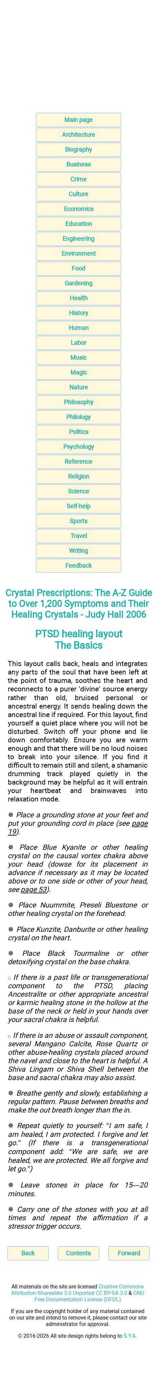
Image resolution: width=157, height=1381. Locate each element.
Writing (78, 550)
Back (28, 1253)
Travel (78, 535)
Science (78, 491)
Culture (78, 194)
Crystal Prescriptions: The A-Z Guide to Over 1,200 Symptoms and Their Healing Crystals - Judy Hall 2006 (78, 604)
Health (79, 298)
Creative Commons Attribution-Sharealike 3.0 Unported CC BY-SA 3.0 (77, 1289)
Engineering (78, 238)
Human (79, 327)
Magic (78, 372)
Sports (78, 521)
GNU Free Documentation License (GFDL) (89, 1296)
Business (78, 164)
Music (78, 357)
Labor (78, 342)
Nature (78, 387)
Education (78, 223)
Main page (78, 119)
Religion (78, 476)
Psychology (78, 446)
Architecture (78, 134)
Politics (78, 431)
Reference (78, 461)
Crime (78, 179)
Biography (78, 149)
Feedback (78, 565)
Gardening (78, 283)
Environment (79, 253)
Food (78, 268)
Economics (78, 208)
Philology (78, 416)
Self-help (78, 506)
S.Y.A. (130, 1336)
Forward (129, 1253)
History (78, 312)
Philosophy (78, 402)
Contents (78, 1253)
